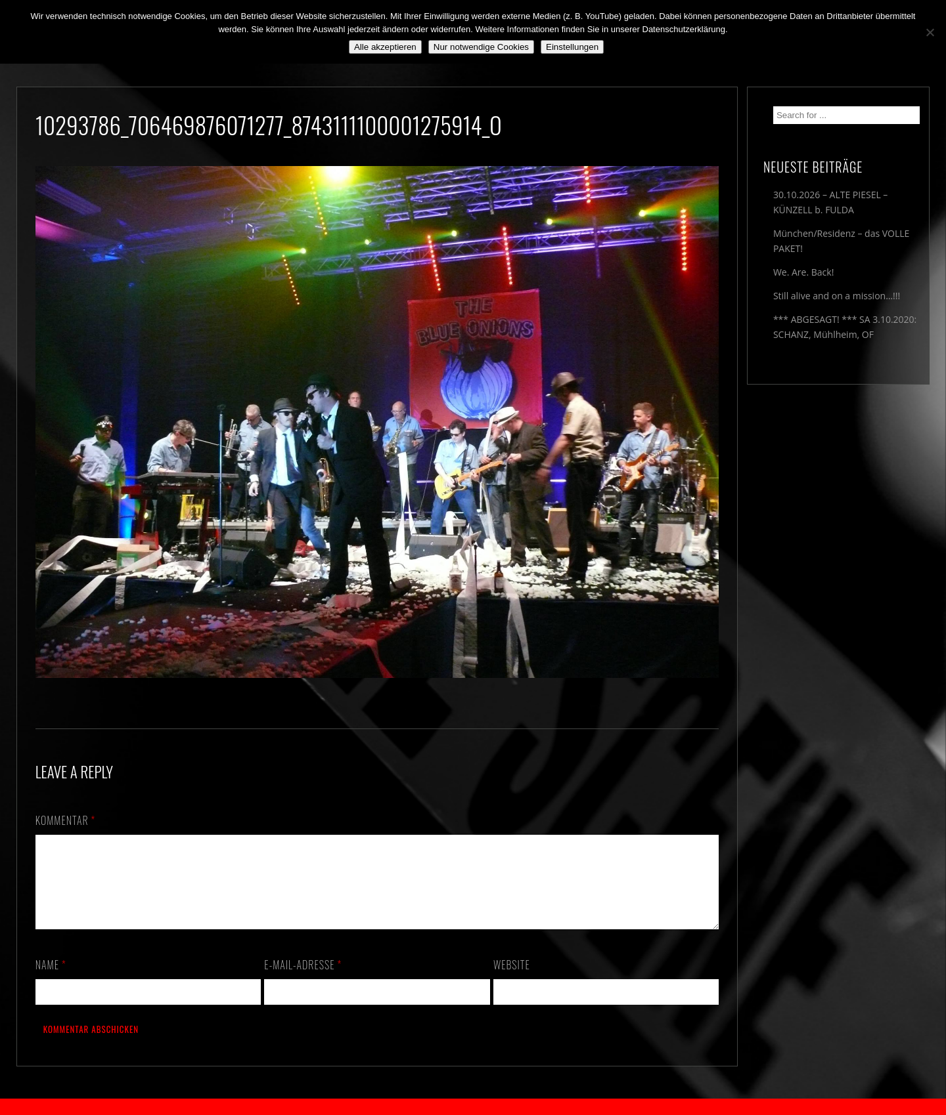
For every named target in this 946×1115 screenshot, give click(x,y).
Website (511, 980)
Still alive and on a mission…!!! (836, 295)
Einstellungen (572, 47)
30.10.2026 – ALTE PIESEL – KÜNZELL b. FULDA (830, 202)
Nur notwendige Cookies (481, 47)
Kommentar (65, 820)
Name (50, 980)
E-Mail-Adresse (303, 980)
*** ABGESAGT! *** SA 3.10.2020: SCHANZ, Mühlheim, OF (844, 327)
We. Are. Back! (803, 272)
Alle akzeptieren (385, 47)
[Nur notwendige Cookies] (929, 32)
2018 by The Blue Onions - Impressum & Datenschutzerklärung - (473, 1107)
